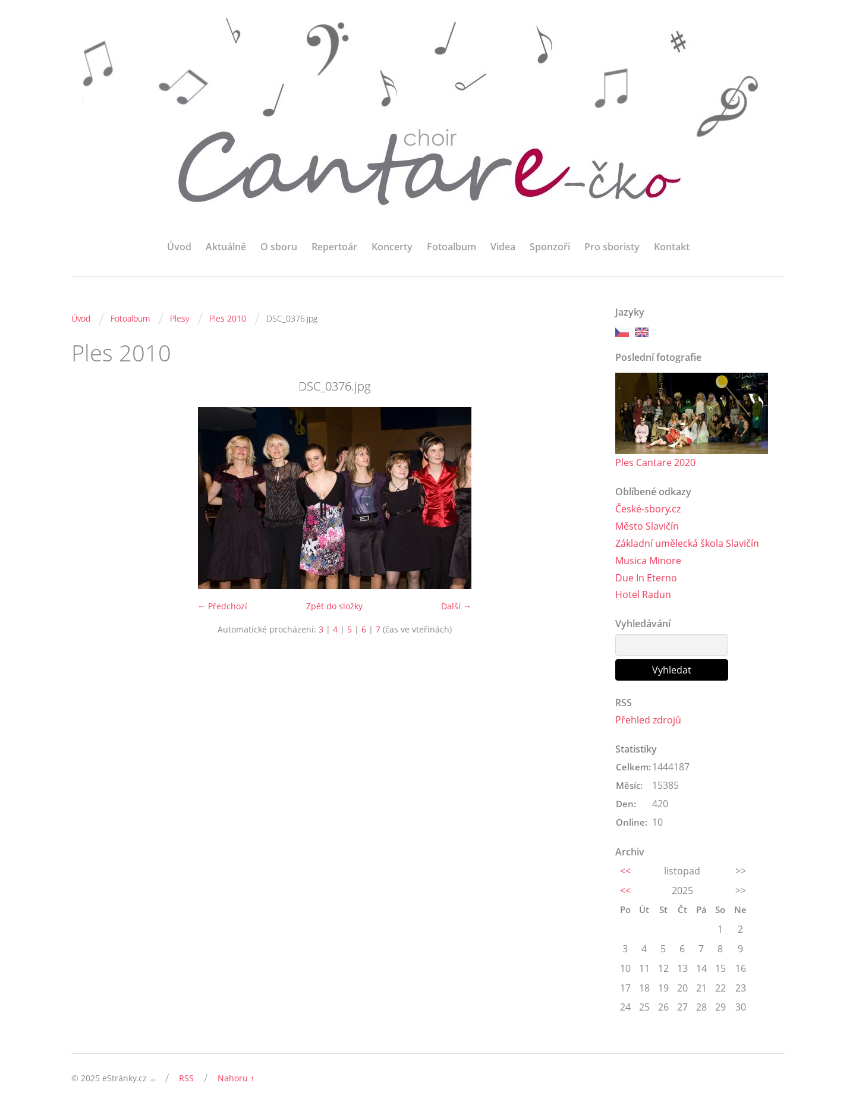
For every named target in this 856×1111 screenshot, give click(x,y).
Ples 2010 (227, 318)
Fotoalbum (451, 246)
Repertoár (334, 246)
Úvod (179, 246)
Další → (456, 606)
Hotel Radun (643, 594)
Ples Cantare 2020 (655, 462)
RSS (186, 1078)
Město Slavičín (647, 526)
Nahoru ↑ (236, 1078)
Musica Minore (648, 560)
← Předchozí (222, 606)
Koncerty (392, 246)
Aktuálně (226, 246)
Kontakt (672, 246)
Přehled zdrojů (648, 719)
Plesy (179, 318)
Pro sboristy (612, 246)
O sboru (278, 246)
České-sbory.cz (648, 508)
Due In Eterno (646, 577)
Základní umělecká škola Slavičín (687, 543)
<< (625, 870)
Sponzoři (550, 246)
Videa (502, 246)
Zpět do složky (334, 606)
